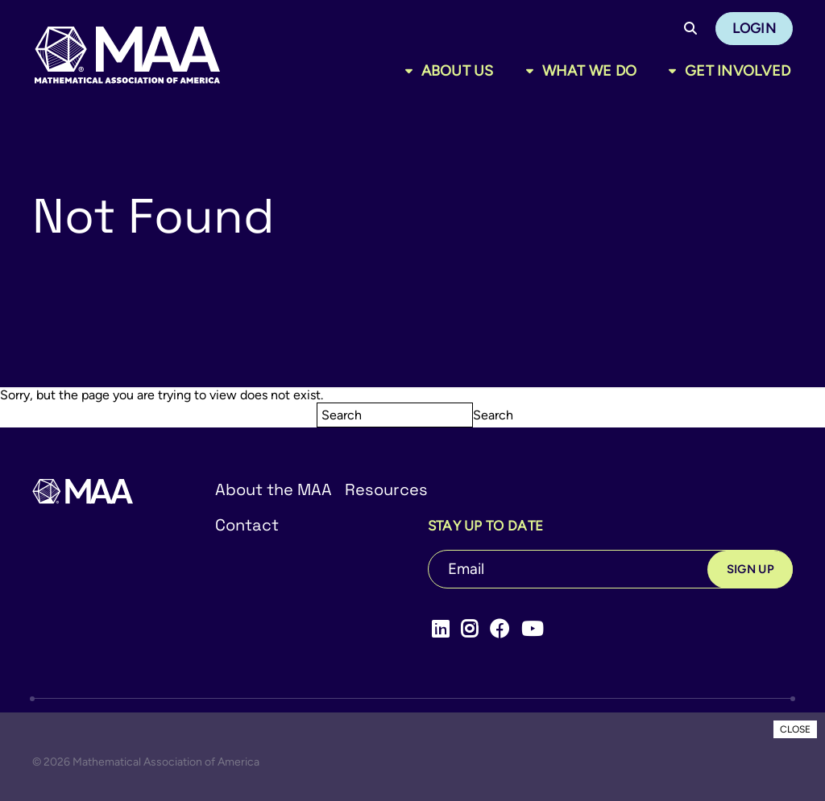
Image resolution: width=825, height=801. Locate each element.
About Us (457, 71)
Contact (247, 524)
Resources (386, 489)
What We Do (589, 71)
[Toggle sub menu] (412, 70)
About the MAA (273, 489)
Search (493, 415)
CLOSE (795, 729)
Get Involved (737, 71)
